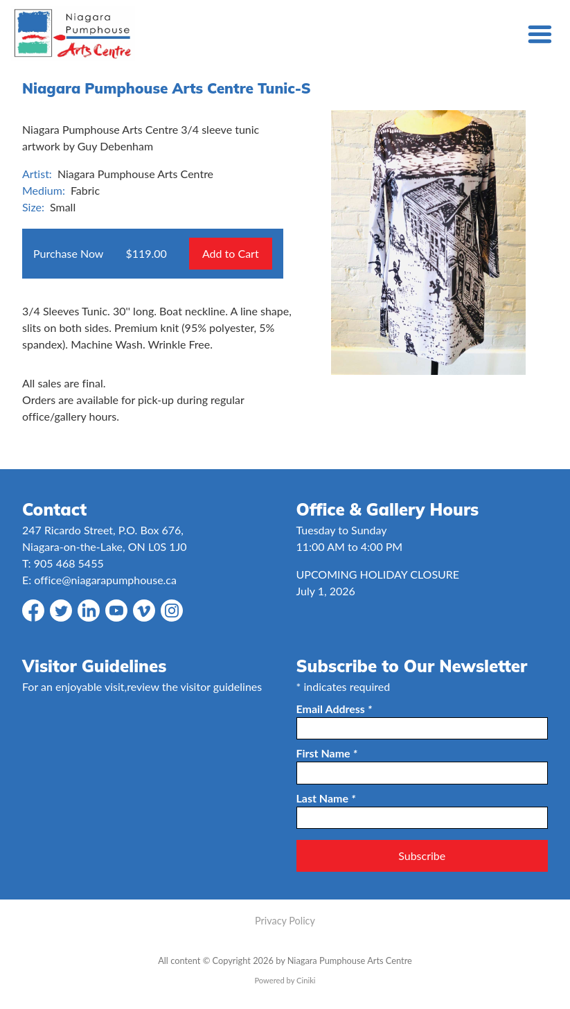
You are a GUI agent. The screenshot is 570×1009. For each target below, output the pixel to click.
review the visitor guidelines (194, 686)
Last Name (326, 798)
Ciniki (305, 980)
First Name (326, 753)
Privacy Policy (285, 921)
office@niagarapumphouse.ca (105, 579)
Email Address (334, 708)
